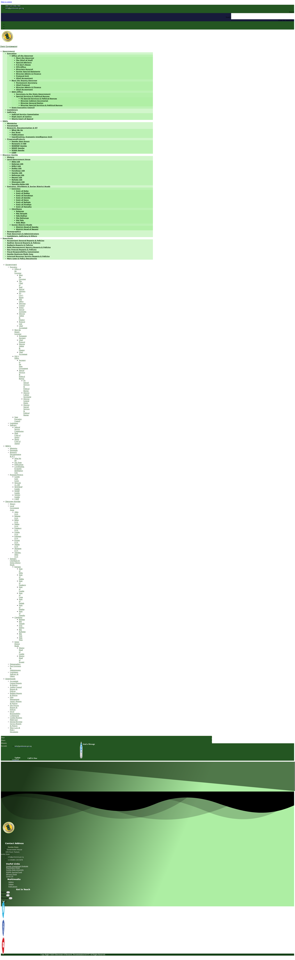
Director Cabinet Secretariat (34, 101)
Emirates (16, 189)
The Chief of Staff (24, 60)
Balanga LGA (17, 164)
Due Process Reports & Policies (21, 249)
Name (3, 892)
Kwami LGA (17, 177)
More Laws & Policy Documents (22, 258)
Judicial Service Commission (25, 114)
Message (5, 898)
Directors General (24, 69)
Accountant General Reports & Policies (25, 240)
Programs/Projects (16, 139)
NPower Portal (11, 874)
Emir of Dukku (23, 193)
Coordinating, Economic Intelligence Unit (32, 137)
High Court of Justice (22, 116)
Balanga (20, 211)
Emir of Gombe (23, 198)
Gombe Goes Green (21, 141)
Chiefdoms (17, 209)
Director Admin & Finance (28, 74)
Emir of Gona (22, 200)
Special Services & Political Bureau (32, 96)
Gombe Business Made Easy (20, 254)
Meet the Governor (25, 58)
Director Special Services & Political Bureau (41, 105)
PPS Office (21, 67)
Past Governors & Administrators (23, 234)
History (10, 157)
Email (3, 895)
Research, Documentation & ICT (22, 128)
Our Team (16, 132)
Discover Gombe (10, 155)
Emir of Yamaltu (24, 207)
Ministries (12, 123)
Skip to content (6, 2)
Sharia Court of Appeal (22, 119)
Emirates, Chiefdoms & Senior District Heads (28, 186)
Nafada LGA (17, 179)
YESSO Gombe (18, 150)
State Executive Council (23, 107)
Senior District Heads (22, 225)
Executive (12, 53)
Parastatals (12, 125)
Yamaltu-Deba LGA (20, 184)
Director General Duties (32, 103)
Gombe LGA (17, 173)
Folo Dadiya (21, 216)
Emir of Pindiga (23, 204)
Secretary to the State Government (33, 94)
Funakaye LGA (18, 170)
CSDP (14, 152)
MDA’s (5, 121)
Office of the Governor (22, 56)
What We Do (17, 130)
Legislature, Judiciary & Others (22, 236)
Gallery (11, 882)
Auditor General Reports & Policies (23, 243)
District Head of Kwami (27, 229)
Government (9, 51)
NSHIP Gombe (18, 148)
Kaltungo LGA (18, 175)
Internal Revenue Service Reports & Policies (28, 256)
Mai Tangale (21, 213)
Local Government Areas (18, 159)
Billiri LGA (16, 166)
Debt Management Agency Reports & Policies (29, 247)
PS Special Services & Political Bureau (39, 98)
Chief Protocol (23, 85)
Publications (18, 134)
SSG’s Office (17, 92)
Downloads (8, 238)
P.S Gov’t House (23, 65)
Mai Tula (20, 220)
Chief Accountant (24, 78)
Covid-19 (9, 876)
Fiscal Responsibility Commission (23, 252)
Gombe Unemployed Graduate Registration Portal (17, 867)
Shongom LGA (18, 182)
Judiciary (11, 112)
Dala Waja (20, 222)
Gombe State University (15, 870)
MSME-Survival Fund (14, 872)
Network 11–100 (19, 143)
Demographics (14, 231)
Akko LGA (16, 161)
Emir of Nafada (23, 202)
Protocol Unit (22, 76)
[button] (147, 12)
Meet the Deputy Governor (24, 80)
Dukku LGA (16, 168)
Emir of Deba (22, 191)
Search (228, 17)
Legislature (12, 110)
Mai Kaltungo (22, 218)
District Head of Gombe (27, 227)
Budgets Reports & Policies (20, 245)
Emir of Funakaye (24, 195)
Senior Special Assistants (28, 71)
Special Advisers (24, 62)
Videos (11, 884)
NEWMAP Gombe (19, 146)
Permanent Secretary (26, 83)
